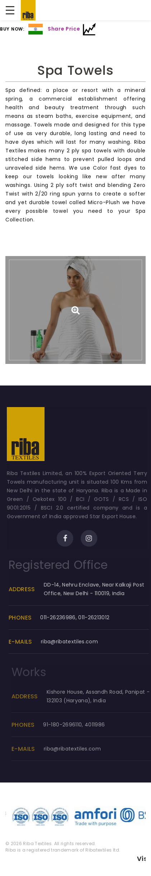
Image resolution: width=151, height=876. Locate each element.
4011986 (101, 724)
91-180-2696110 (68, 724)
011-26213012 (98, 617)
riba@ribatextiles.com (74, 641)
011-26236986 (62, 617)
